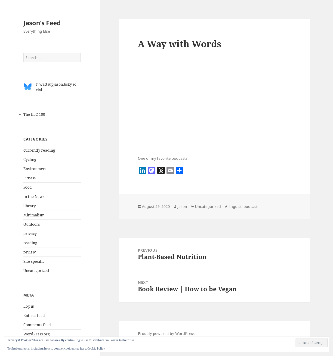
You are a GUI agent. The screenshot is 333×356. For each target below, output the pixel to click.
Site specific (33, 261)
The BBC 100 (34, 114)
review (29, 252)
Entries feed (34, 315)
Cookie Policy (96, 348)
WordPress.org (36, 334)
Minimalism (33, 215)
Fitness (29, 178)
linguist (235, 206)
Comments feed (37, 324)
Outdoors (31, 224)
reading (30, 242)
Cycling (29, 159)
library (29, 205)
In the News (33, 196)
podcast (251, 206)
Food (27, 187)
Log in (28, 306)
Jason (182, 206)
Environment (35, 168)
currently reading (39, 150)
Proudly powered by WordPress (166, 333)
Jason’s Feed (42, 23)
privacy (30, 233)
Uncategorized (36, 270)
